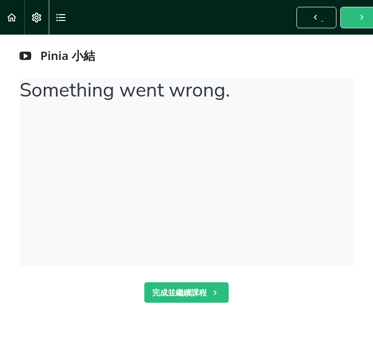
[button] (12, 17)
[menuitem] (36, 17)
